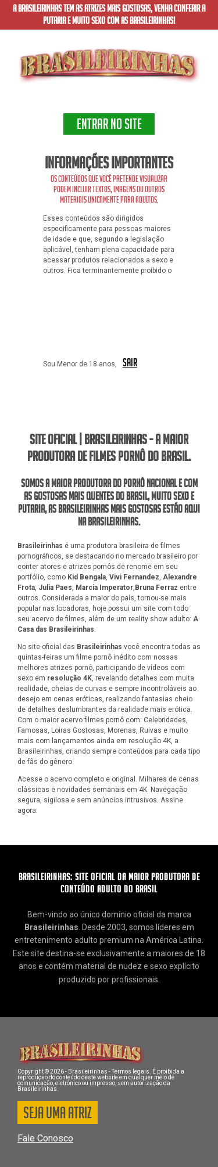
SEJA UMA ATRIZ (57, 1114)
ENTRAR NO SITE (109, 126)
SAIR (130, 363)
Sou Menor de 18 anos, (80, 364)
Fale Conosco (45, 1138)
